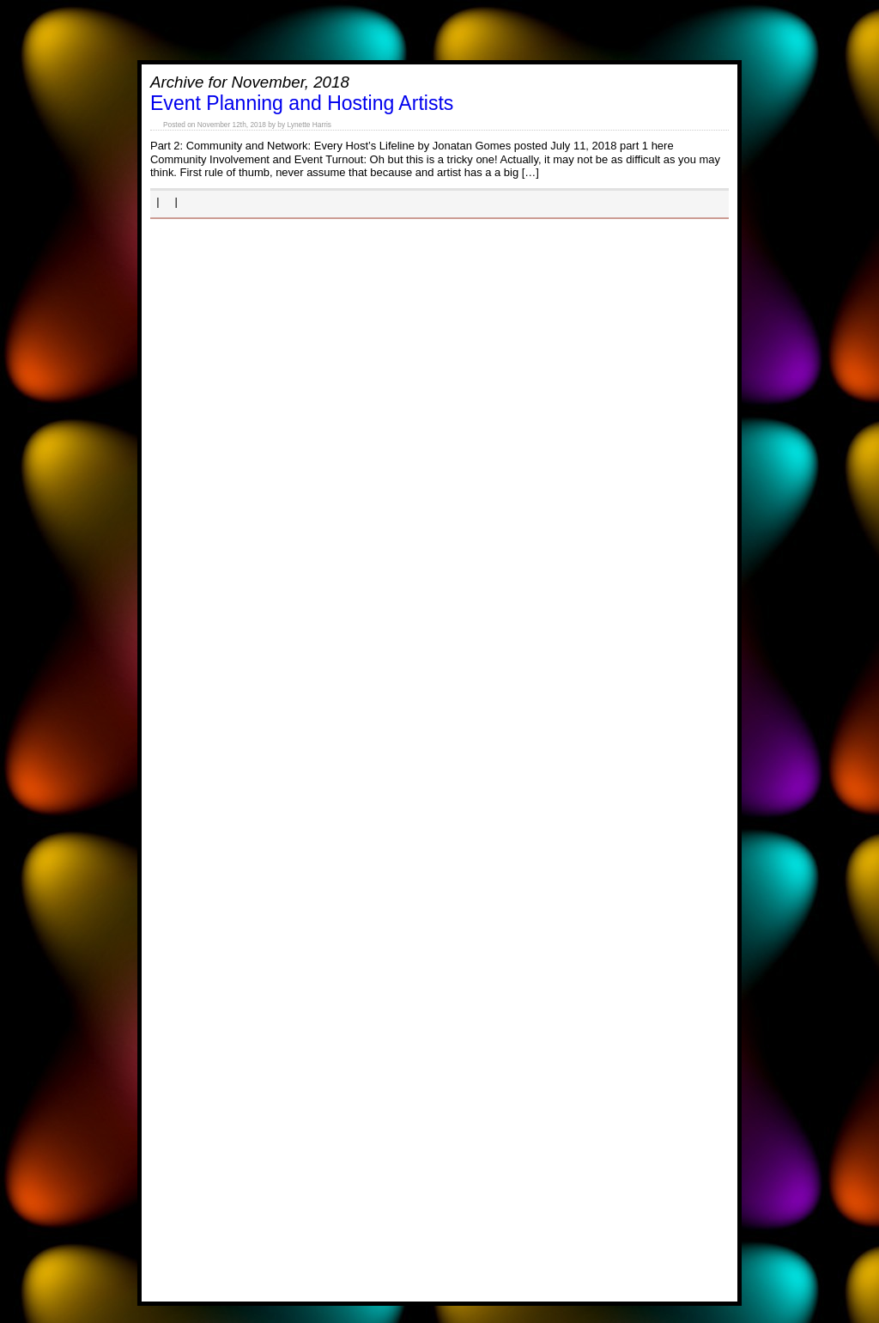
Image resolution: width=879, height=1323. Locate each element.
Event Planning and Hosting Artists (301, 103)
